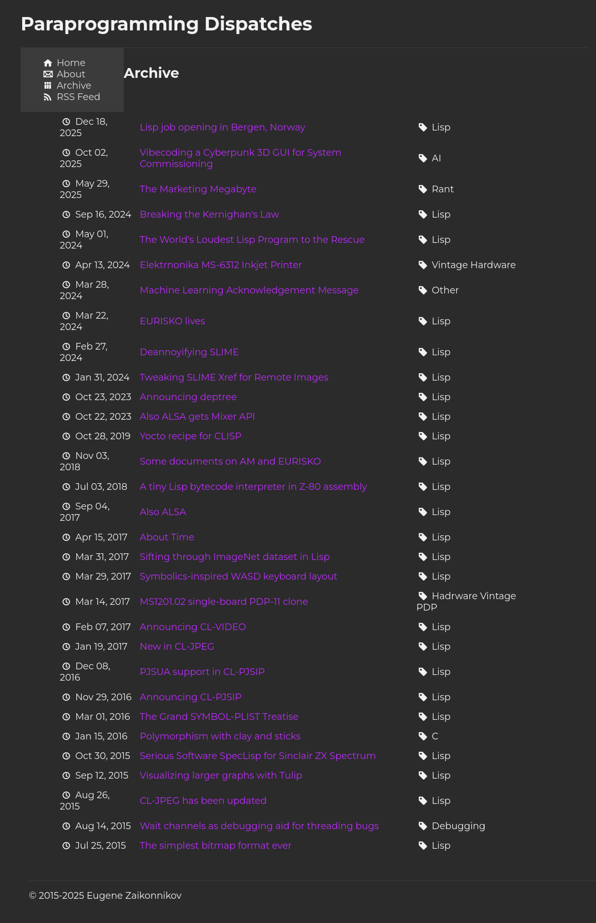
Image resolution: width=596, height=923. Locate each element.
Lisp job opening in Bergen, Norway (222, 127)
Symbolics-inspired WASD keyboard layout (239, 576)
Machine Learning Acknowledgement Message (249, 290)
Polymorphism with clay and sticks (220, 736)
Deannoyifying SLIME (189, 352)
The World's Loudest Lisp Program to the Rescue (252, 239)
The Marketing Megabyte (198, 189)
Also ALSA (163, 512)
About (71, 74)
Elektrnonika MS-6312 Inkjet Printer (221, 265)
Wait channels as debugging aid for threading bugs (259, 826)
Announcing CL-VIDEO (193, 627)
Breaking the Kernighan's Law (209, 214)
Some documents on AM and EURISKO (230, 461)
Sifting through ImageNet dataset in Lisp (235, 557)
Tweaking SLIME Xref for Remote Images (234, 377)
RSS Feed (79, 97)
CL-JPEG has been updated (203, 800)
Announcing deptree (188, 397)
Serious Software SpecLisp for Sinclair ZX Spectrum (258, 756)
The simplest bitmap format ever (216, 845)
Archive (74, 85)
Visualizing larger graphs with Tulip (221, 775)
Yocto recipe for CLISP (190, 436)
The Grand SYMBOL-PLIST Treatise (219, 716)
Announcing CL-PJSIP (191, 697)
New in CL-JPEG (177, 646)
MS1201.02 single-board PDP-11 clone (224, 601)
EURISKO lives (172, 321)
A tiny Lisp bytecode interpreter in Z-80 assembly (253, 486)
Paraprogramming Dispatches (166, 23)
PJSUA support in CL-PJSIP (202, 672)
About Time (167, 537)
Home (71, 63)
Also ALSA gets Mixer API (197, 416)
